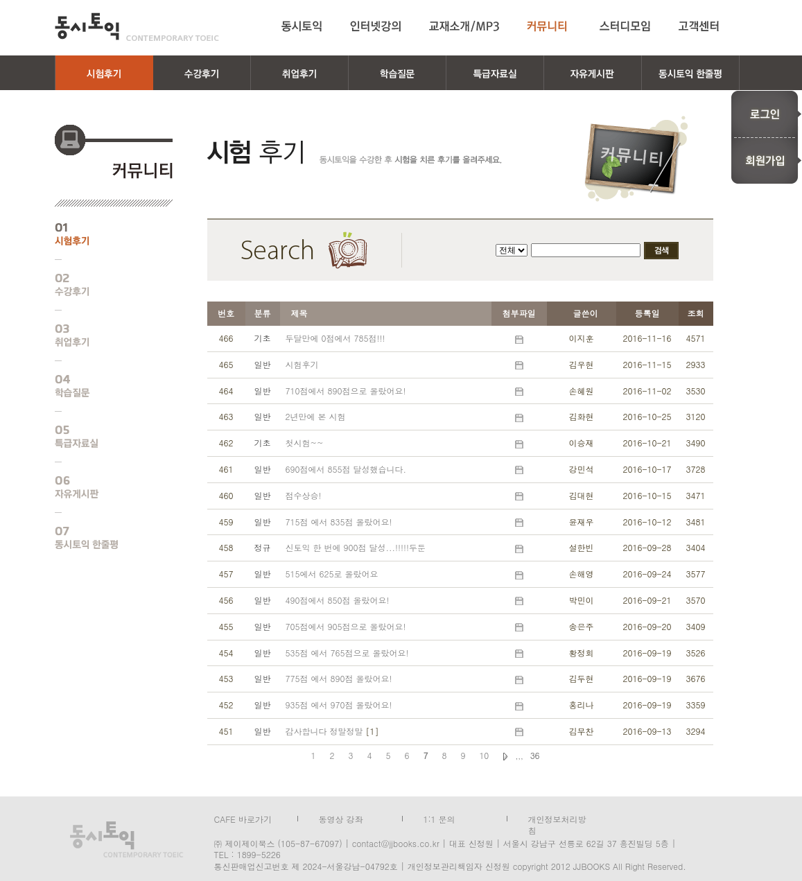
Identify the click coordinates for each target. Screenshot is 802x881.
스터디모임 (625, 26)
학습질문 (103, 386)
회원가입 (766, 160)
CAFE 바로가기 (243, 818)
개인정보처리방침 (557, 818)
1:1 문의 (439, 818)
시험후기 (103, 234)
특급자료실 (103, 437)
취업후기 (103, 335)
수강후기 (103, 285)
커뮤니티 (549, 26)
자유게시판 (103, 487)
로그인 (766, 113)
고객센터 (701, 26)
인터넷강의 (375, 26)
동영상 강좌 (341, 818)
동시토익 (137, 26)
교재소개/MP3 (464, 26)
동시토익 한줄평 (103, 538)
